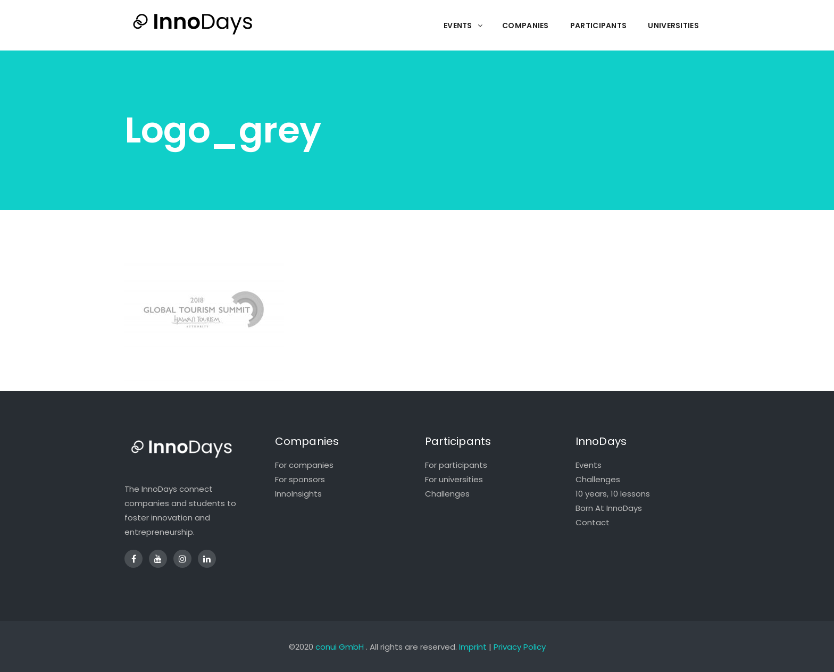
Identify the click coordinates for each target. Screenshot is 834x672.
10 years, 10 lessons (613, 493)
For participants (456, 465)
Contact (593, 522)
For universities (454, 479)
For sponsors (300, 479)
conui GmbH (339, 646)
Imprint (473, 646)
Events (589, 465)
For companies (304, 465)
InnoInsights (298, 493)
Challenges (447, 493)
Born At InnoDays (609, 508)
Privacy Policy (520, 646)
